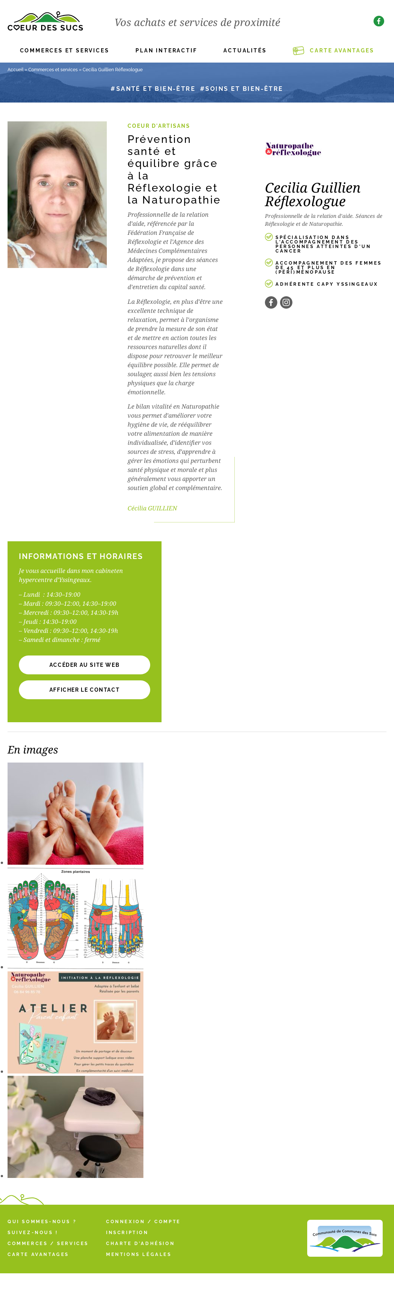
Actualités (244, 50)
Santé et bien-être (155, 88)
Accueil (15, 69)
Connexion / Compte (143, 1221)
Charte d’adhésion (140, 1243)
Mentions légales (139, 1254)
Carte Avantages (342, 50)
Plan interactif (166, 50)
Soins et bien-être (244, 88)
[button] (84, 689)
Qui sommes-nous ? (42, 1221)
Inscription (127, 1232)
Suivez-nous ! (33, 1232)
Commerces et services (64, 50)
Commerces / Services (48, 1243)
